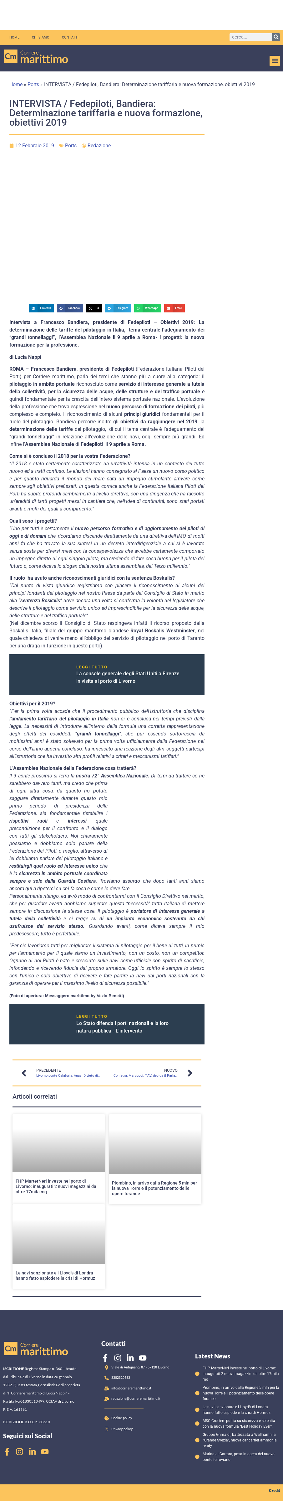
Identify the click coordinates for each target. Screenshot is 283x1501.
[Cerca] (276, 37)
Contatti (70, 37)
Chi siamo (40, 37)
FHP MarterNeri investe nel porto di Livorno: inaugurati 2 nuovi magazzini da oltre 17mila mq (56, 1186)
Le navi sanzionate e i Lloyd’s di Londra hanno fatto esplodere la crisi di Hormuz (55, 1275)
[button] (275, 61)
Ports (33, 84)
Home (14, 37)
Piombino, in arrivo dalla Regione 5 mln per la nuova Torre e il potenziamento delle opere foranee (154, 1188)
